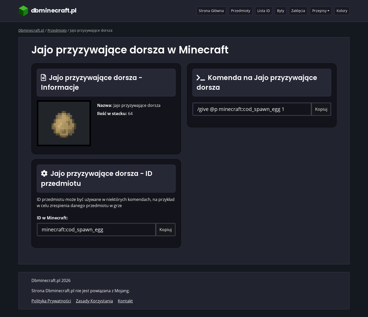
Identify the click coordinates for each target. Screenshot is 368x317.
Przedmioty (240, 10)
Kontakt (125, 301)
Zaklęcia (298, 10)
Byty (280, 10)
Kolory (342, 10)
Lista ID (263, 10)
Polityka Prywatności (51, 301)
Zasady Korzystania (94, 301)
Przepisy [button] (319, 10)
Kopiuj (165, 229)
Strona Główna (211, 10)
